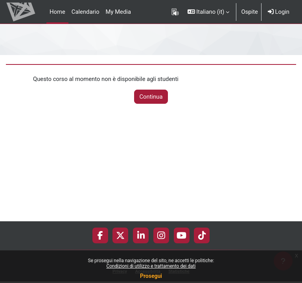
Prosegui (151, 276)
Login (278, 11)
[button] (208, 12)
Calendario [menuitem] (85, 11)
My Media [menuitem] (118, 11)
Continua (150, 96)
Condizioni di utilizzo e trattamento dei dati (150, 266)
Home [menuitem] (57, 11)
